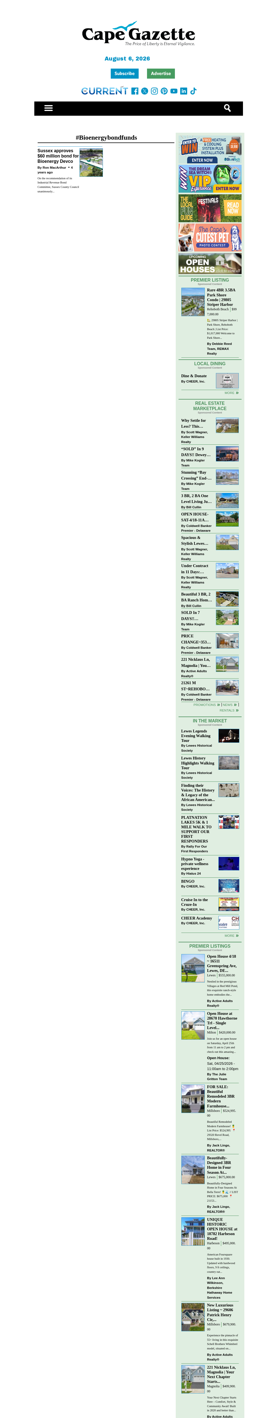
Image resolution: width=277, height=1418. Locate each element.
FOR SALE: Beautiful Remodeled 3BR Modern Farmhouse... (221, 1096)
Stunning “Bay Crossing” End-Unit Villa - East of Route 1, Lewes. (195, 475)
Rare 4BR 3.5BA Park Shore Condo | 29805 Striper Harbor (221, 297)
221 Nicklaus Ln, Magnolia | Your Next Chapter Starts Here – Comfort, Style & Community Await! (196, 663)
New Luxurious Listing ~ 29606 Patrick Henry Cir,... (220, 1312)
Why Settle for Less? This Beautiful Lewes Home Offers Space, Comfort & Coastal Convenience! (196, 424)
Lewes (211, 975)
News (228, 704)
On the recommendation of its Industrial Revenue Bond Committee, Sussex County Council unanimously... (58, 185)
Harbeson (213, 1243)
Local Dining (209, 363)
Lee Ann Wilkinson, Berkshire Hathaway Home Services (219, 1287)
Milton (211, 1032)
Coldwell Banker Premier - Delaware (196, 528)
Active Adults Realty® (194, 673)
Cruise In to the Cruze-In (194, 902)
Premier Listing (210, 280)
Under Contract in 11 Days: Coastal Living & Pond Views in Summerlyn (196, 569)
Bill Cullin (193, 507)
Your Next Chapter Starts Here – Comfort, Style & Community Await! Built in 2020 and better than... (221, 1404)
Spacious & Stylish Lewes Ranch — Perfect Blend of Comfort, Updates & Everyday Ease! (196, 541)
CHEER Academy (196, 918)
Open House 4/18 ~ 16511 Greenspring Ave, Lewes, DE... (222, 963)
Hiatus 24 (193, 873)
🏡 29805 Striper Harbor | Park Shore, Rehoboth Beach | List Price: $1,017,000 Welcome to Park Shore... (222, 329)
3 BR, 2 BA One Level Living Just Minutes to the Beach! (196, 499)
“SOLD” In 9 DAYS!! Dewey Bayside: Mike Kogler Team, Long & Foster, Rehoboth (194, 452)
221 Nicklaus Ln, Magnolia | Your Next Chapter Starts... (221, 1374)
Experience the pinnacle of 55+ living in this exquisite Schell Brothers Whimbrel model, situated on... (222, 1342)
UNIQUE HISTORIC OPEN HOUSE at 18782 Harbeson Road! (222, 1229)
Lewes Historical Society (196, 748)
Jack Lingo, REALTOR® (218, 1147)
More (229, 393)
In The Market (210, 720)
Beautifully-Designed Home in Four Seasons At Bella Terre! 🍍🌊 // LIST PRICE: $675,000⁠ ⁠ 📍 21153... (222, 1192)
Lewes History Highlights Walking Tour (198, 763)
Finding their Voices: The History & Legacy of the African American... (198, 792)
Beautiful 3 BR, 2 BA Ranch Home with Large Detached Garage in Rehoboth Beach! (196, 597)
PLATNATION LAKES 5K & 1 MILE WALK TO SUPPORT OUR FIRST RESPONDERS (196, 829)
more (229, 935)
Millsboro (213, 1111)
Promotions (205, 704)
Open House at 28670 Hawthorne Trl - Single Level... (222, 1020)
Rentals (227, 710)
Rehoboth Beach (218, 309)
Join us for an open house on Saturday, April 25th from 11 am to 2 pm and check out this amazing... (222, 1045)
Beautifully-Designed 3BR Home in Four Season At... (219, 1165)
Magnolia (213, 1386)
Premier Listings (209, 946)
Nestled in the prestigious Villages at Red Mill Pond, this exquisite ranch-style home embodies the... (222, 988)
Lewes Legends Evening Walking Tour (196, 736)
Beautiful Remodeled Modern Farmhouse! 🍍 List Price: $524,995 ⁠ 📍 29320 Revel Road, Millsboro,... (221, 1130)
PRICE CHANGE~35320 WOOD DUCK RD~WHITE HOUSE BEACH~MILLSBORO (196, 639)
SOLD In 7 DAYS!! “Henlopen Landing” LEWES (190, 616)
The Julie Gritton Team (217, 1076)
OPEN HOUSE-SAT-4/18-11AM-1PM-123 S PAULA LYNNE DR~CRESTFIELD (196, 517)
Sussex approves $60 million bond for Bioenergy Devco (58, 155)
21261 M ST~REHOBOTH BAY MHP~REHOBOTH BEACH (196, 686)
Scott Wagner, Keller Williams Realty (194, 437)
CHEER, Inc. (195, 381)
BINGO (188, 881)
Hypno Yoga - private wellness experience (194, 864)
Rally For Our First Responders (194, 848)
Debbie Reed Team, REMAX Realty (219, 348)
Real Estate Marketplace (210, 406)
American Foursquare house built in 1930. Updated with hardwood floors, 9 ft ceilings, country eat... (221, 1263)
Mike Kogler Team (193, 462)
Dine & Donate (194, 376)
